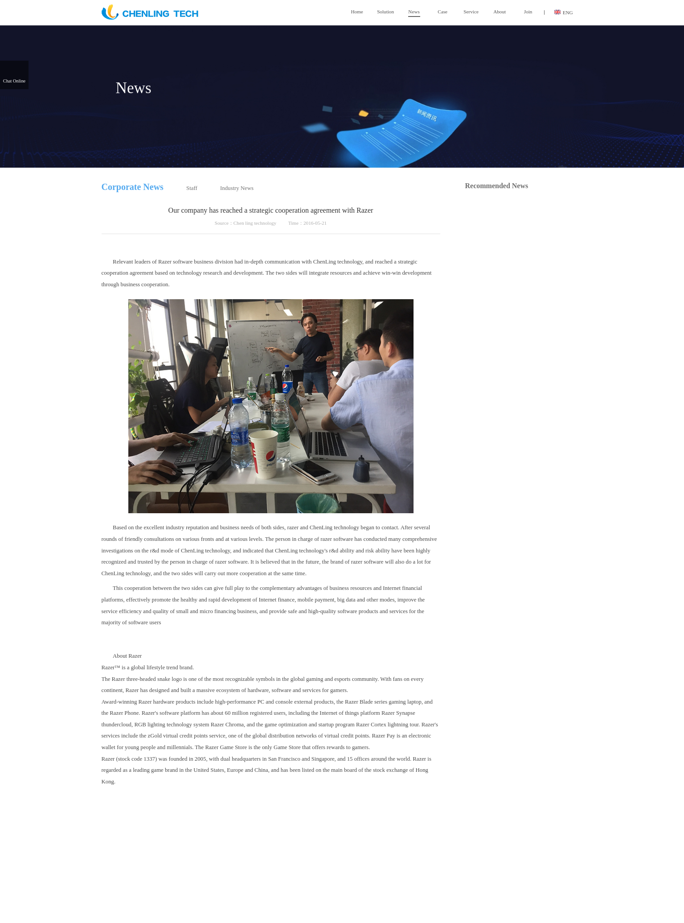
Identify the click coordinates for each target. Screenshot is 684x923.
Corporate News (133, 187)
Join (528, 11)
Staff (191, 188)
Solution (385, 11)
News (414, 12)
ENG (563, 12)
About (499, 11)
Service (471, 11)
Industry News (237, 188)
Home (357, 11)
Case (442, 11)
